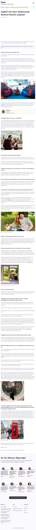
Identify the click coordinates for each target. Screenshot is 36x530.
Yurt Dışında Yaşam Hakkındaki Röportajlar (18, 497)
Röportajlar (7, 7)
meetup (10, 364)
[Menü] (33, 3)
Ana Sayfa (2, 7)
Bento (2, 447)
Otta (17, 293)
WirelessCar (10, 74)
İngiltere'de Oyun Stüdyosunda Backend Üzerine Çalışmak (19, 7)
